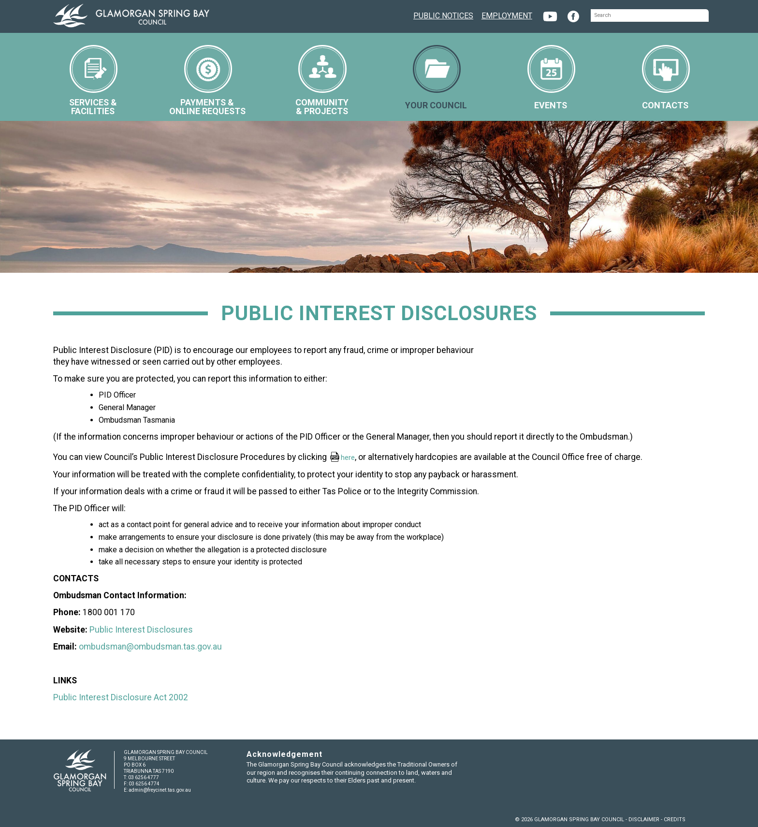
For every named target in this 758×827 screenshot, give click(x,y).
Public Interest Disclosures (141, 630)
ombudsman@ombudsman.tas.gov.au (150, 646)
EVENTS (551, 77)
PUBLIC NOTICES (443, 14)
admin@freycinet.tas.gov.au (160, 790)
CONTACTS (666, 77)
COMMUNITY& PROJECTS (322, 80)
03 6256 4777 (143, 777)
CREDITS (674, 819)
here (348, 457)
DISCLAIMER (643, 819)
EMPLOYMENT (506, 14)
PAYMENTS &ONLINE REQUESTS (207, 80)
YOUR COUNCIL (436, 77)
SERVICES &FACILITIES (93, 80)
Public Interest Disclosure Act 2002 (120, 697)
